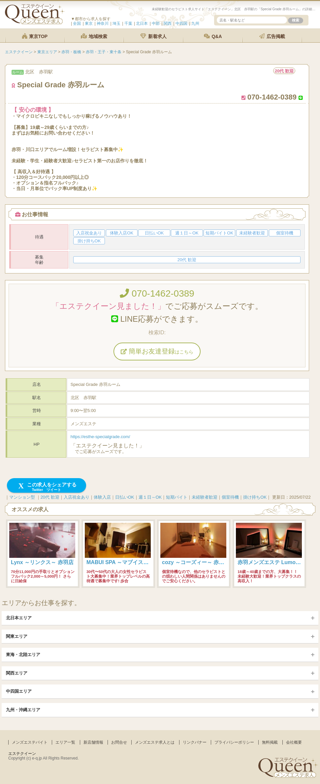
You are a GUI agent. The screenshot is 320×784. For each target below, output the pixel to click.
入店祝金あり (76, 497)
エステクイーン (22, 753)
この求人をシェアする (46, 487)
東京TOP (35, 36)
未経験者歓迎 (204, 497)
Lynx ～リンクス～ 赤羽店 (42, 562)
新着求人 (153, 36)
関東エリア (16, 636)
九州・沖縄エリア (23, 709)
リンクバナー (195, 742)
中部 (156, 23)
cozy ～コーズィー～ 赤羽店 (195, 562)
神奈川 (103, 23)
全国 (77, 23)
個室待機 (230, 497)
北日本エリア (19, 617)
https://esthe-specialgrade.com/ (100, 436)
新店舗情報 (93, 742)
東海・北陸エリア (23, 654)
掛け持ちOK (255, 497)
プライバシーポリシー (234, 742)
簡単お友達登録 (157, 351)
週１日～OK (150, 497)
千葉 (128, 23)
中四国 (181, 23)
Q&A (213, 36)
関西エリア (16, 673)
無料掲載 (270, 742)
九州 (195, 23)
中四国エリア (19, 691)
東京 (89, 23)
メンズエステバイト (30, 742)
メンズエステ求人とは (155, 742)
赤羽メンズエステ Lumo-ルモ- (274, 562)
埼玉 (116, 23)
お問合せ (119, 742)
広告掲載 (272, 36)
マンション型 (22, 497)
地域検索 (94, 36)
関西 (168, 23)
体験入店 (102, 497)
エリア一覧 (65, 742)
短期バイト (176, 497)
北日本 (142, 23)
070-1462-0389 (157, 293)
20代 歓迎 (50, 497)
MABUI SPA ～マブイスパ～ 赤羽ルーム (134, 562)
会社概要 (294, 742)
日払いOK (124, 497)
